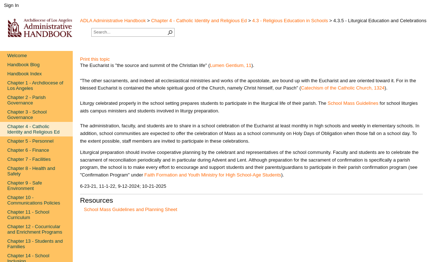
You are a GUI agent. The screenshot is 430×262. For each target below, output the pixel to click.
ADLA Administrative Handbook (113, 20)
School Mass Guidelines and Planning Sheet (131, 209)
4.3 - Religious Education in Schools (290, 20)
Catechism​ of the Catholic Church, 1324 (343, 88)
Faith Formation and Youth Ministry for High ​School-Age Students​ (212, 175)
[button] (170, 32)
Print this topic (95, 59)
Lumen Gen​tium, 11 (230, 65)
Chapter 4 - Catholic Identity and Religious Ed (199, 20)
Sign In (11, 5)
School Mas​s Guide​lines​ (352, 103)
